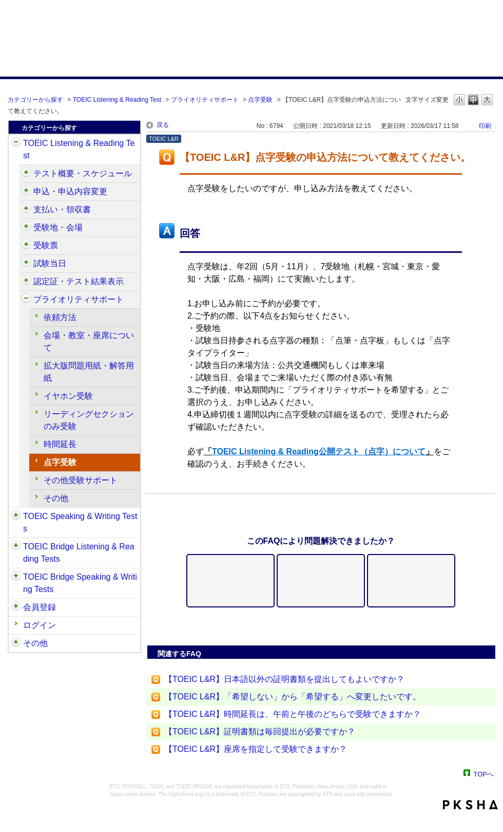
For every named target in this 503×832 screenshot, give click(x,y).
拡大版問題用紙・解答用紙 (89, 371)
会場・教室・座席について (89, 341)
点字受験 (260, 99)
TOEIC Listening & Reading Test (117, 99)
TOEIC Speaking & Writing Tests (80, 522)
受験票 (45, 245)
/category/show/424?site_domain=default (26, 210)
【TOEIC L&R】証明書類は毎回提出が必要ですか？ (259, 731)
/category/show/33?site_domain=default (16, 547)
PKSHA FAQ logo (470, 804)
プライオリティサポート (205, 99)
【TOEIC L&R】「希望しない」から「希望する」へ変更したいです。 (292, 696)
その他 (56, 498)
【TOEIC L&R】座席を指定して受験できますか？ (255, 749)
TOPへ (484, 773)
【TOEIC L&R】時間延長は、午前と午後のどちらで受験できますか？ (292, 714)
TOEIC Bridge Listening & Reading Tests (78, 552)
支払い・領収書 (62, 209)
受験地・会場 (58, 227)
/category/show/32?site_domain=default (16, 516)
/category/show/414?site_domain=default (26, 192)
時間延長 (60, 444)
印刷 (485, 126)
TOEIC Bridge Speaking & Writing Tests (80, 583)
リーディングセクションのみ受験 (89, 420)
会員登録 (39, 607)
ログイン (39, 625)
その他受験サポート (81, 480)
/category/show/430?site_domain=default (26, 245)
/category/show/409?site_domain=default (26, 174)
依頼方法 (60, 317)
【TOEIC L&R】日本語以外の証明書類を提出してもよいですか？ (284, 679)
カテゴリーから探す (35, 99)
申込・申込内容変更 (70, 191)
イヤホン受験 (68, 396)
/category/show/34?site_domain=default (16, 577)
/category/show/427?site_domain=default (26, 227)
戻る (163, 124)
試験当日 (49, 263)
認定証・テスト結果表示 (78, 281)
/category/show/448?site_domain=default (26, 299)
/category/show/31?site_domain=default (16, 143)
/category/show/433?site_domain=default (26, 263)
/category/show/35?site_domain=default (16, 643)
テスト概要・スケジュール (82, 173)
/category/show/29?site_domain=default (16, 607)
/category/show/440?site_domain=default (26, 281)
